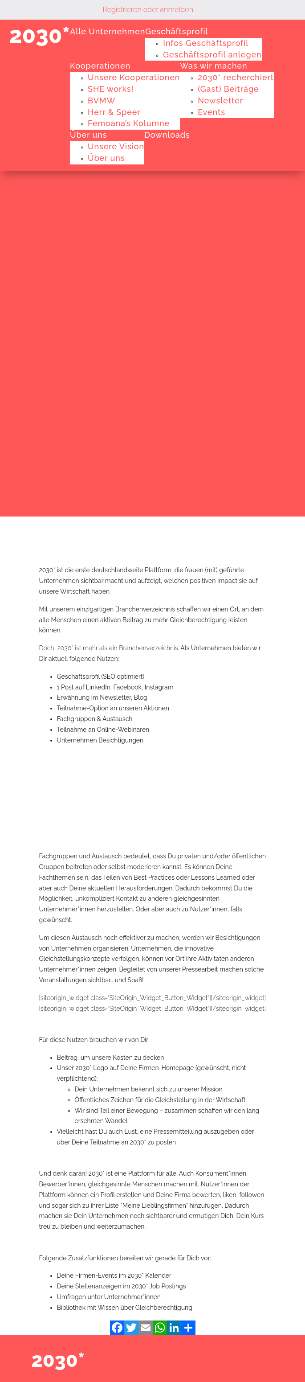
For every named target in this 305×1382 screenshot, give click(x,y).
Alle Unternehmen (107, 31)
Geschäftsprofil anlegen (212, 54)
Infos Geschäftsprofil (205, 43)
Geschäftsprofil (176, 31)
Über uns (88, 134)
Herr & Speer (114, 112)
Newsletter (220, 100)
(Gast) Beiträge (228, 89)
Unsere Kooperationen (134, 77)
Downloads (167, 134)
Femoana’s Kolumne (129, 123)
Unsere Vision (116, 146)
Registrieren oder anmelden (148, 9)
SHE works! (111, 89)
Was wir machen (213, 65)
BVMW (101, 100)
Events (211, 112)
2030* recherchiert (236, 77)
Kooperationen (100, 65)
